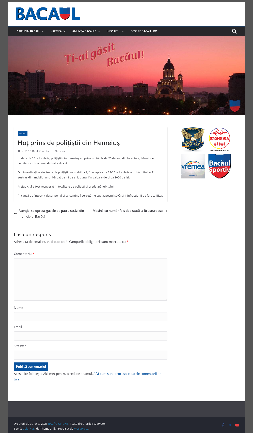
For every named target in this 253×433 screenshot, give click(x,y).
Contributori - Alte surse (52, 151)
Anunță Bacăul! (84, 31)
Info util (113, 31)
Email (18, 327)
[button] (42, 31)
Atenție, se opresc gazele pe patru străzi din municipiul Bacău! (49, 213)
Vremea (56, 31)
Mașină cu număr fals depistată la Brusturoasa (130, 210)
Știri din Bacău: (28, 31)
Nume (18, 308)
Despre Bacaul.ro (144, 31)
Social (22, 133)
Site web (20, 346)
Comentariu (24, 254)
